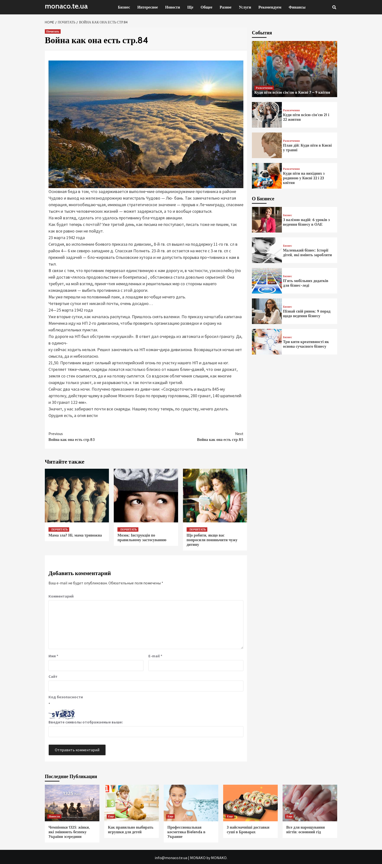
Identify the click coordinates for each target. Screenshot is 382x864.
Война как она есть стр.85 (194, 436)
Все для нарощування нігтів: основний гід (305, 829)
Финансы (297, 7)
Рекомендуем (269, 7)
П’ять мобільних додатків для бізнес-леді (305, 283)
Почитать (52, 31)
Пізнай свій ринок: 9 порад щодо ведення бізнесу (307, 313)
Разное (226, 7)
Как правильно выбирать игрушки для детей (130, 829)
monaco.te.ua (66, 5)
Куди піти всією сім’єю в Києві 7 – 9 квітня (292, 92)
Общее (206, 7)
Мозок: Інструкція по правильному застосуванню (141, 537)
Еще (111, 816)
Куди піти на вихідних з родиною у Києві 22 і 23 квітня (304, 178)
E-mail (155, 655)
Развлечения (264, 88)
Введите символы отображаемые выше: (85, 722)
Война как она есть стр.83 (97, 436)
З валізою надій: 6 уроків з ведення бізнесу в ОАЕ (306, 222)
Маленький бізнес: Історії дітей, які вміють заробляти (307, 252)
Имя (53, 655)
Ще (190, 7)
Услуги (245, 7)
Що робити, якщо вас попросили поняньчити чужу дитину (212, 540)
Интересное (147, 7)
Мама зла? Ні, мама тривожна (75, 535)
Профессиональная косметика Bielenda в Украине (186, 832)
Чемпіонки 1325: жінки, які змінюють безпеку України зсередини (69, 832)
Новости (172, 7)
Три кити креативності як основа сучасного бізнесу (306, 344)
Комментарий (61, 596)
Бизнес (124, 7)
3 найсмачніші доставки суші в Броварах (248, 829)
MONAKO (198, 857)
